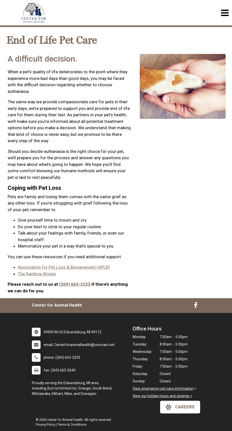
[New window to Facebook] (195, 306)
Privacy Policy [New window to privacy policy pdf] (45, 424)
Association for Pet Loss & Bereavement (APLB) (64, 267)
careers (180, 407)
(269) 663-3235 (75, 284)
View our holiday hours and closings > (162, 396)
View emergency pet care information (163, 388)
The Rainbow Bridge (37, 273)
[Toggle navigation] (224, 12)
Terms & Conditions (72, 424)
